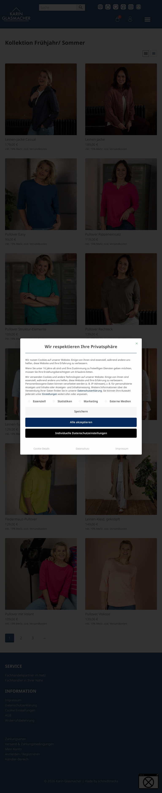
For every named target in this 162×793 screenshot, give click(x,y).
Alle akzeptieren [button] (81, 379)
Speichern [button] (81, 368)
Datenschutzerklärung (89, 347)
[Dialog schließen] (136, 300)
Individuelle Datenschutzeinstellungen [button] (81, 390)
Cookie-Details (41, 405)
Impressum (122, 405)
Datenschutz (82, 405)
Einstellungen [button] (49, 351)
